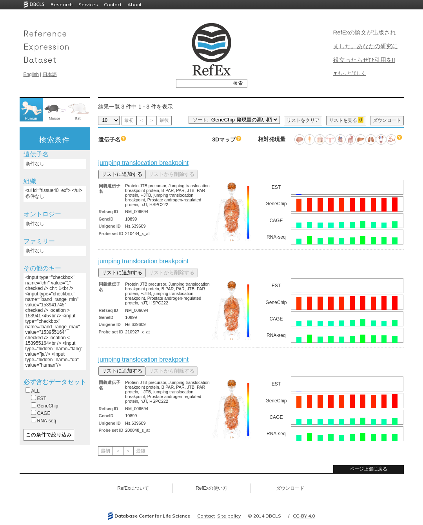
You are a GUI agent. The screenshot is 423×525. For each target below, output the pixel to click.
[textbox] (202, 83)
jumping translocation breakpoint (143, 162)
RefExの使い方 (211, 488)
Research (62, 4)
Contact (113, 4)
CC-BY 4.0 (304, 516)
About (134, 4)
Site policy (229, 516)
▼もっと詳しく (349, 73)
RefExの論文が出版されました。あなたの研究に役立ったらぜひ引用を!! (365, 46)
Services (88, 4)
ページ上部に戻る (368, 469)
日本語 (50, 74)
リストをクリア (303, 120)
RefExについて (133, 488)
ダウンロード (387, 120)
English (31, 74)
